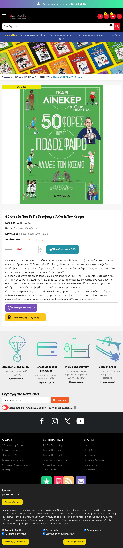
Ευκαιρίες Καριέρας (94, 459)
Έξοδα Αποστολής (53, 445)
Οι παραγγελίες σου (13, 455)
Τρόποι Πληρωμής (53, 450)
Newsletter (89, 469)
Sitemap (6, 469)
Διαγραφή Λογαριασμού (15, 464)
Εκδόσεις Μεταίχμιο (25, 228)
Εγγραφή (60, 399)
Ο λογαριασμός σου (13, 445)
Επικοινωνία (90, 464)
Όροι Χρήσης (50, 469)
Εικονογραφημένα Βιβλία (33, 233)
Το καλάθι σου (10, 450)
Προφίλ (88, 450)
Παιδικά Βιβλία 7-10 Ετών (67, 76)
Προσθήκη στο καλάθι (62, 249)
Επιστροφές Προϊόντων (56, 459)
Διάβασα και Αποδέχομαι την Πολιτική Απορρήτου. (39, 407)
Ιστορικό (88, 445)
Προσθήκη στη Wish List (21, 307)
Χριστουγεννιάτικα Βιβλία (32, 34)
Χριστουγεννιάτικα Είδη (62, 34)
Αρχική (6, 76)
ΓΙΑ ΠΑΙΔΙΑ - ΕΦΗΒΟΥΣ (37, 76)
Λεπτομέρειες (12, 501)
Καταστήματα (91, 455)
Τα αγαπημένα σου (12, 459)
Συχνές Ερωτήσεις (52, 464)
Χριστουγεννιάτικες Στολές (91, 34)
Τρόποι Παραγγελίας (54, 455)
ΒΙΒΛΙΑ (17, 76)
